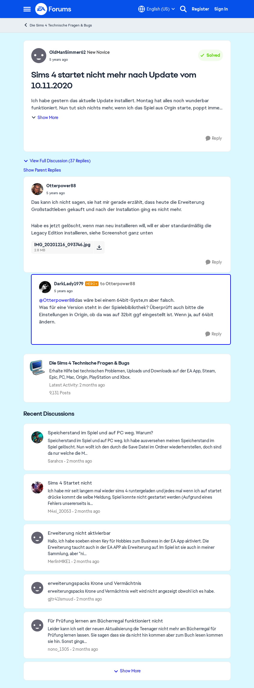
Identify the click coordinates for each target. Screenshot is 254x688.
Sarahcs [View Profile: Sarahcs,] (55, 461)
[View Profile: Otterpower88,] (37, 189)
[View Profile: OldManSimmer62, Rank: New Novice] (38, 55)
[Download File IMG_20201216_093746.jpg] (99, 247)
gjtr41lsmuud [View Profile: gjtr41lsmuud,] (60, 599)
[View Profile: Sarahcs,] (37, 437)
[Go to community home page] (53, 9)
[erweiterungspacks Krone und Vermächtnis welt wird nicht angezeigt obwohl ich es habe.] (135, 591)
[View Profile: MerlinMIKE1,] (37, 538)
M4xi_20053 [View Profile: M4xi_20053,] (59, 511)
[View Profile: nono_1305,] (37, 625)
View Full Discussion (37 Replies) (56, 161)
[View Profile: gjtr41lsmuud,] (37, 588)
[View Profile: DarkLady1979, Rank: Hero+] (45, 287)
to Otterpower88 (117, 283)
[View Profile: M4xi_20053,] (37, 488)
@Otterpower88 (57, 300)
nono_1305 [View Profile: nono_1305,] (58, 649)
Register (200, 9)
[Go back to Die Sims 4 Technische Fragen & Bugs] (137, 363)
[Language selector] (157, 9)
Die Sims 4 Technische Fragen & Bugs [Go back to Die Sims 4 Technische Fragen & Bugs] (57, 25)
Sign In (221, 9)
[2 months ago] (78, 461)
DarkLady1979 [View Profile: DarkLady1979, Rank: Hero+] (69, 283)
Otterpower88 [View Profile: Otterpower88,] (61, 185)
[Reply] (213, 138)
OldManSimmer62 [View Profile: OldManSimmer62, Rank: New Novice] (67, 52)
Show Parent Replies (42, 170)
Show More (44, 117)
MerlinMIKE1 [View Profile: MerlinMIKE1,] (59, 561)
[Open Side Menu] (27, 9)
